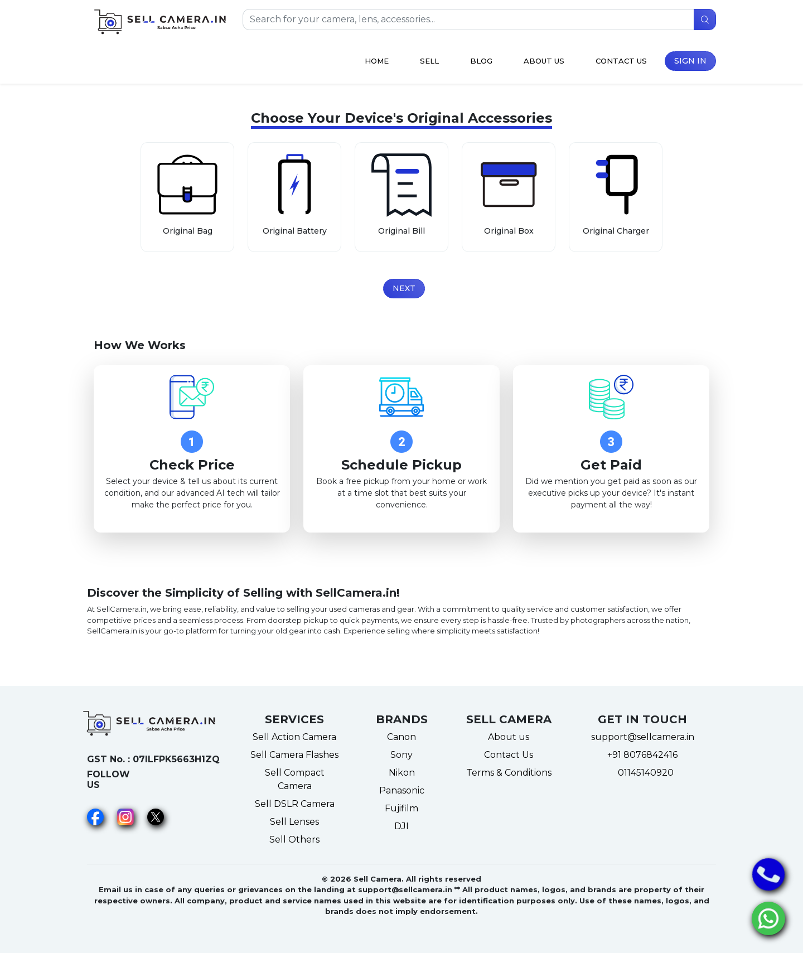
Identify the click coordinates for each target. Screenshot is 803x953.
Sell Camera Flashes (294, 754)
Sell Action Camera (294, 737)
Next (404, 288)
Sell (429, 60)
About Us (544, 60)
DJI (401, 826)
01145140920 (642, 772)
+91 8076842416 (642, 754)
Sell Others (294, 839)
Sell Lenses (294, 821)
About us (508, 737)
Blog (481, 60)
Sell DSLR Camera (295, 804)
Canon (401, 737)
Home (377, 60)
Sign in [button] (690, 61)
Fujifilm (401, 808)
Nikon (402, 772)
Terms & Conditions (509, 772)
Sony (401, 754)
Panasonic (401, 790)
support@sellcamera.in (642, 737)
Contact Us (621, 60)
